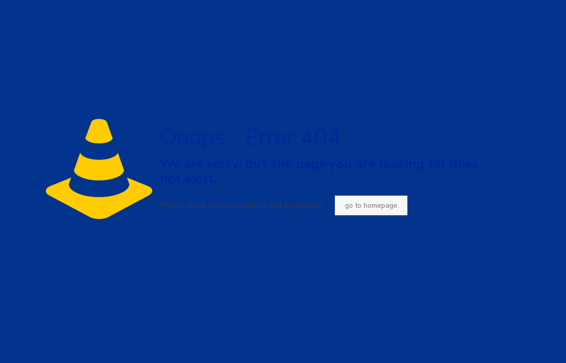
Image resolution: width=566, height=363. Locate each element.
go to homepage (371, 205)
